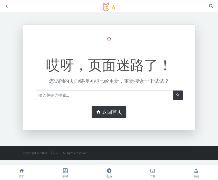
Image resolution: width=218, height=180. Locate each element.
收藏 (65, 173)
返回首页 (109, 112)
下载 (152, 173)
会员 (109, 173)
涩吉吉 (54, 153)
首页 (22, 173)
